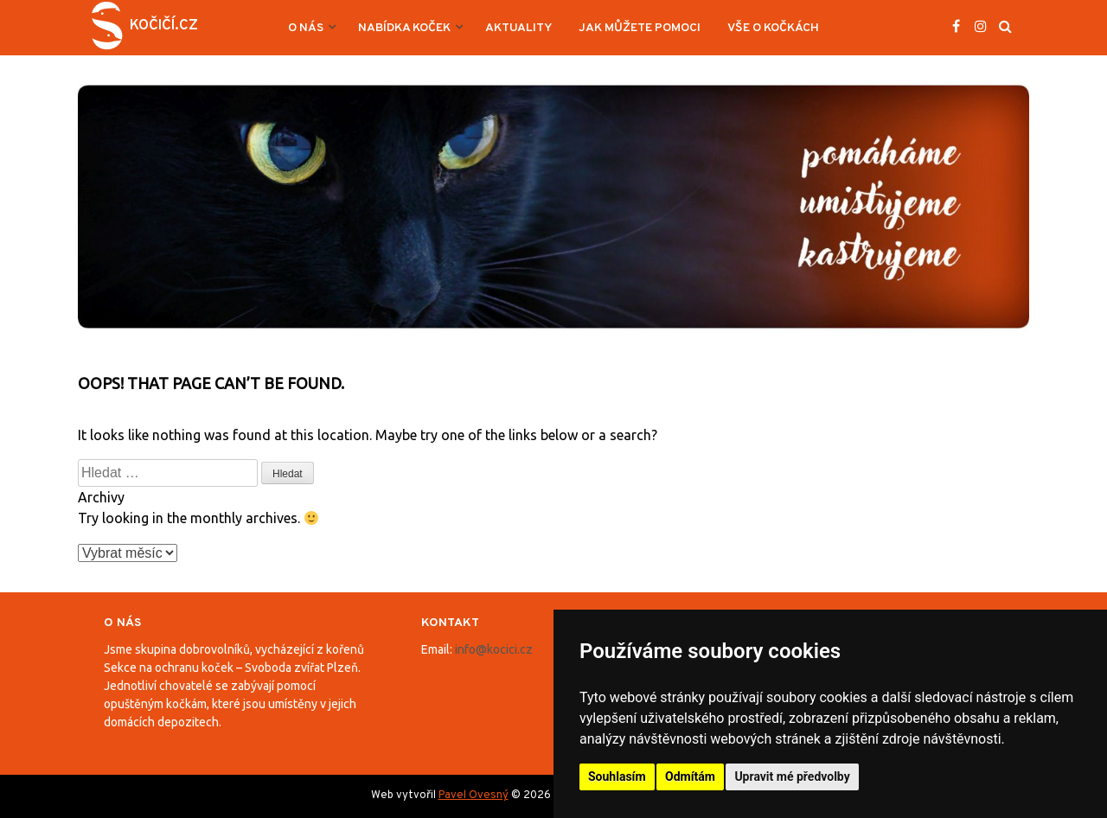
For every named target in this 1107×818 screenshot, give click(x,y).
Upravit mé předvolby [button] (791, 776)
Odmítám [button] (690, 776)
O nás (305, 28)
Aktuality (518, 28)
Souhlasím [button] (617, 776)
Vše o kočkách (773, 28)
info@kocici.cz (494, 649)
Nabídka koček (404, 28)
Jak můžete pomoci (640, 28)
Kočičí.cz (164, 25)
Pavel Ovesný (473, 795)
